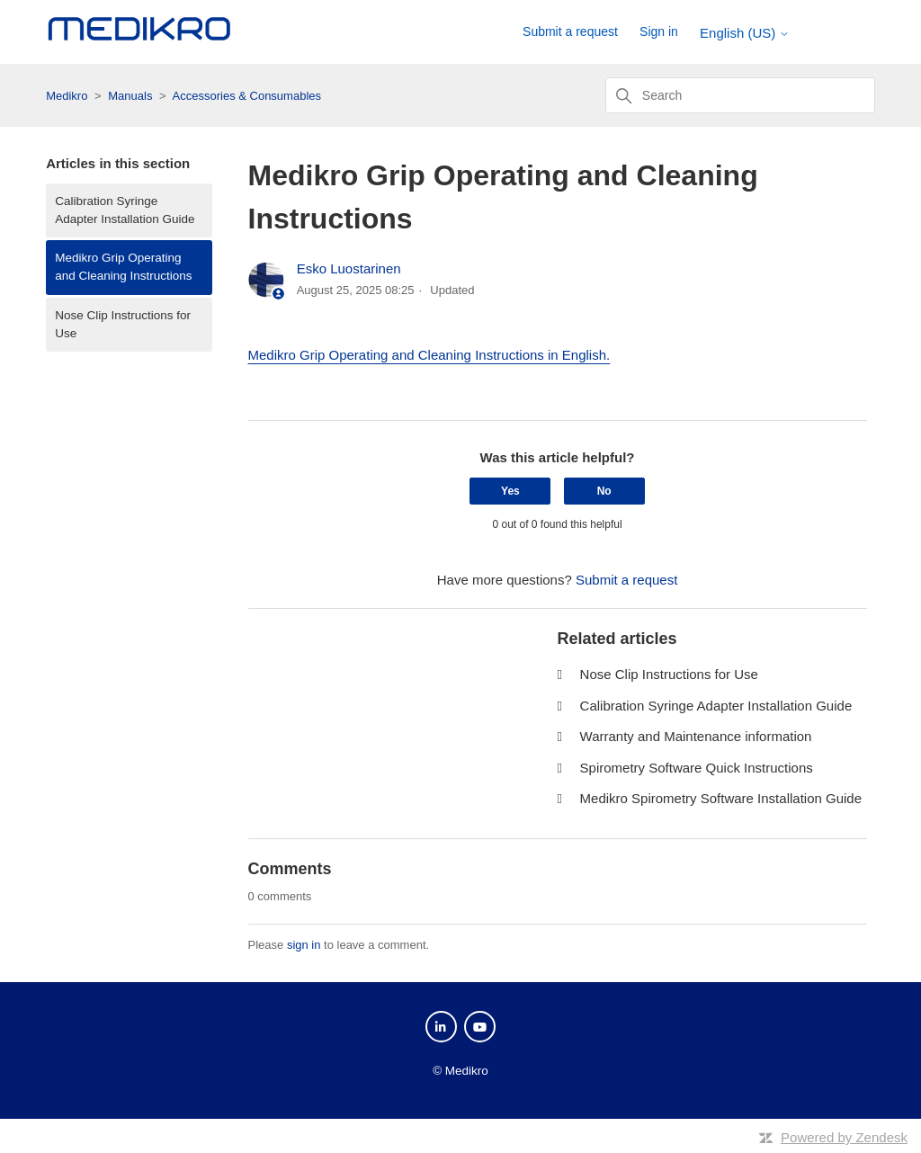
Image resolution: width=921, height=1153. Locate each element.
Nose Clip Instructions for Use (123, 324)
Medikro (66, 96)
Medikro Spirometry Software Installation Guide (721, 798)
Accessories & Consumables (247, 96)
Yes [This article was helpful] (510, 491)
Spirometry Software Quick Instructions (696, 767)
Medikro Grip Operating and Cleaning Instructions (123, 266)
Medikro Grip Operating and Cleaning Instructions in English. (429, 354)
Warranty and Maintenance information (696, 736)
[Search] (740, 95)
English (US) (745, 32)
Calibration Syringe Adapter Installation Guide (124, 210)
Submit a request (570, 31)
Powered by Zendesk (844, 1137)
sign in (304, 945)
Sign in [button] (658, 31)
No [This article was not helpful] (604, 491)
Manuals (130, 96)
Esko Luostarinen (349, 268)
